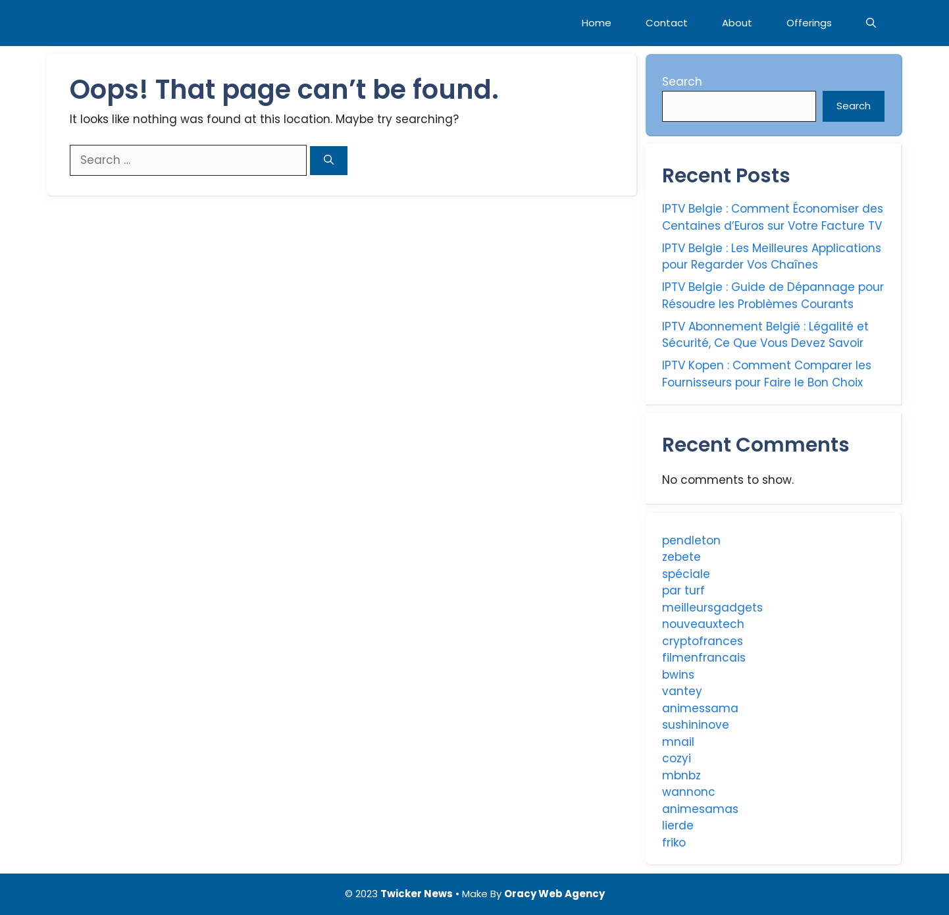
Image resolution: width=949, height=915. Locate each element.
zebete (681, 557)
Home (596, 23)
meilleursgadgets (712, 607)
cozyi (676, 758)
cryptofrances (702, 641)
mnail (678, 742)
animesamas (700, 809)
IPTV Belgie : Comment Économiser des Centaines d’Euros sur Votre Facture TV (772, 217)
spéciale (686, 574)
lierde (678, 825)
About (737, 23)
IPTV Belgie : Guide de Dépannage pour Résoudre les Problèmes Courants (773, 295)
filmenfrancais (704, 658)
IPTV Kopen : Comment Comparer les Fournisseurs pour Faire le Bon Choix (766, 373)
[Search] (328, 161)
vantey (682, 691)
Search (682, 82)
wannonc (688, 792)
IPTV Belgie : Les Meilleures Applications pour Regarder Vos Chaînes (771, 256)
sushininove (695, 725)
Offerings (809, 23)
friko (674, 842)
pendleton (691, 540)
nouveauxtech (703, 624)
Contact (667, 23)
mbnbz (681, 775)
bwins (678, 675)
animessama (700, 708)
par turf (683, 590)
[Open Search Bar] (871, 23)
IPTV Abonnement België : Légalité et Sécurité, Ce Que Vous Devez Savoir (765, 335)
